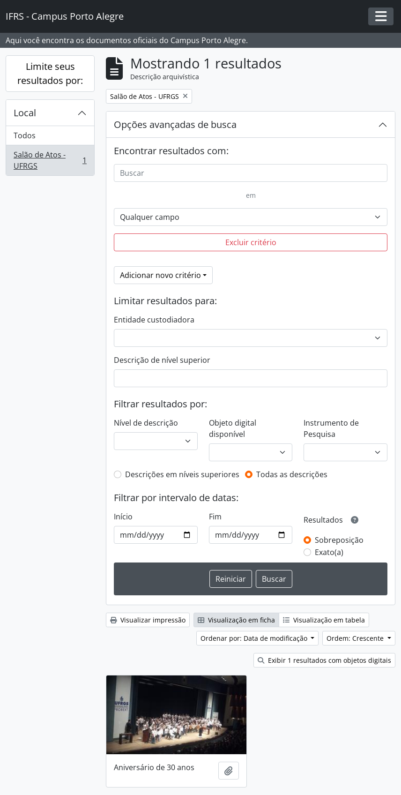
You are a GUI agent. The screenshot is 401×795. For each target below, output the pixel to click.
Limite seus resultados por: (50, 73)
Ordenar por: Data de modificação (254, 638)
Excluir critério (250, 242)
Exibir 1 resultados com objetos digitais (324, 660)
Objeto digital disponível (232, 428)
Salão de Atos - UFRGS (50, 160)
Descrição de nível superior (162, 360)
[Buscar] (250, 173)
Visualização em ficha (236, 619)
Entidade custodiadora (154, 320)
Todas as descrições (291, 474)
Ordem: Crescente (356, 638)
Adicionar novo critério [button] (160, 275)
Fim (215, 516)
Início (123, 516)
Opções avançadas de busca (175, 124)
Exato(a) (329, 552)
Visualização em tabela (324, 619)
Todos (25, 135)
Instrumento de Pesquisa (331, 428)
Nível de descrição (146, 423)
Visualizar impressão (148, 619)
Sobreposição (339, 540)
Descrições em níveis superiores (182, 474)
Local (25, 112)
